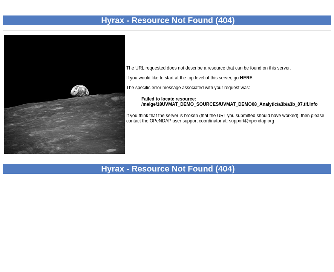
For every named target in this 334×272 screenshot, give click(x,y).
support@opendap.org (251, 121)
